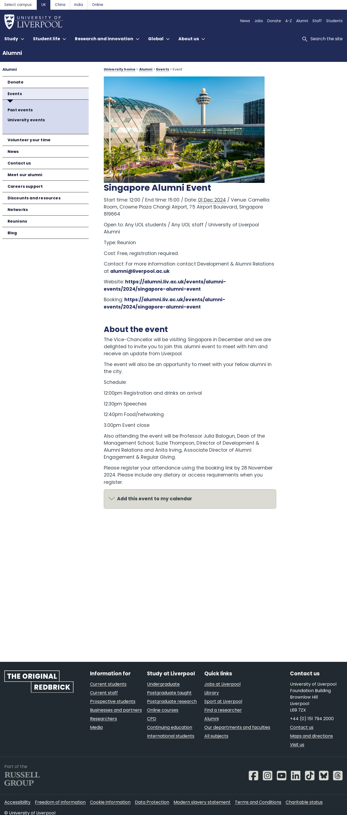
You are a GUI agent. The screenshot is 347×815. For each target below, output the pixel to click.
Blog (12, 233)
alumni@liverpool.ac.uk (163, 267)
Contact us (19, 163)
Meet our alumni (25, 174)
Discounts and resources (34, 198)
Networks (18, 209)
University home (119, 69)
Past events (20, 110)
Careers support (25, 186)
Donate (16, 82)
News (13, 151)
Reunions (17, 221)
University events (26, 120)
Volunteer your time (29, 140)
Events (15, 93)
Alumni (12, 53)
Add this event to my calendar (154, 495)
